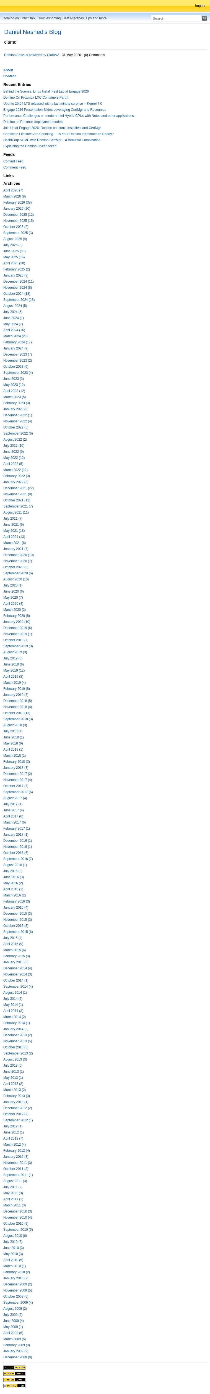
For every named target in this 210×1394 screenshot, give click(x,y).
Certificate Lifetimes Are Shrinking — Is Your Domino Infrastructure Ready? (58, 134)
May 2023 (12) (14, 385)
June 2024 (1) (13, 318)
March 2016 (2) (14, 895)
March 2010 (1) (14, 1266)
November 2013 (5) (17, 1041)
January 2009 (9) (15, 1351)
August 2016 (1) (15, 865)
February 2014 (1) (16, 1023)
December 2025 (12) (18, 215)
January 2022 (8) (15, 482)
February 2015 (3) (16, 956)
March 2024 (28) (15, 336)
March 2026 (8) (14, 196)
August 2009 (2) (15, 1309)
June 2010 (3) (13, 1248)
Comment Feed (14, 167)
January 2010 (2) (15, 1278)
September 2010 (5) (18, 1230)
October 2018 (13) (16, 713)
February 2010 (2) (16, 1272)
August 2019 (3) (15, 652)
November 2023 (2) (17, 360)
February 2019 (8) (16, 689)
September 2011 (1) (18, 1175)
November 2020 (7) (17, 561)
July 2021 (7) (12, 518)
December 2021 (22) (18, 488)
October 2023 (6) (15, 367)
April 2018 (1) (13, 749)
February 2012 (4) (16, 1151)
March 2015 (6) (14, 950)
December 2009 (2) (17, 1284)
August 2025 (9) (15, 239)
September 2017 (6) (18, 792)
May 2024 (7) (13, 324)
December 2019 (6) (17, 628)
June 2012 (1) (13, 1132)
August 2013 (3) (15, 1059)
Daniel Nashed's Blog (32, 31)
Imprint (200, 6)
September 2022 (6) (18, 433)
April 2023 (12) (14, 391)
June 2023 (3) (13, 379)
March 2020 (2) (14, 610)
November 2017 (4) (17, 780)
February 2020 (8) (16, 616)
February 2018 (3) (16, 762)
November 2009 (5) (17, 1290)
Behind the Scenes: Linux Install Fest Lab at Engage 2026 (46, 91)
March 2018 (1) (14, 756)
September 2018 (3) (18, 719)
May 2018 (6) (13, 743)
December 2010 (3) (17, 1211)
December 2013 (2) (17, 1035)
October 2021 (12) (16, 500)
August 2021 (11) (16, 512)
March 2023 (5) (14, 397)
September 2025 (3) (18, 233)
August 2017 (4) (15, 798)
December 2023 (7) (17, 354)
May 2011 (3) (13, 1193)
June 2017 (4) (13, 810)
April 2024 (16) (14, 330)
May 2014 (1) (13, 1005)
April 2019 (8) (13, 676)
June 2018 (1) (13, 737)
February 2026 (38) (17, 202)
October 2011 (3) (15, 1169)
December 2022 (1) (17, 415)
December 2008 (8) (17, 1357)
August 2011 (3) (15, 1181)
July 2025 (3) (12, 245)
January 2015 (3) (15, 962)
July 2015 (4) (12, 938)
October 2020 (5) (15, 567)
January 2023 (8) (15, 409)
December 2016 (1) (17, 841)
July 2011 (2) (12, 1187)
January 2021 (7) (15, 549)
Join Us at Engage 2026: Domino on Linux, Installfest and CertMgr (52, 128)
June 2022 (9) (13, 452)
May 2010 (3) (13, 1254)
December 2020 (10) (18, 555)
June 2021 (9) (13, 525)
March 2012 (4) (14, 1144)
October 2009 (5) (15, 1296)
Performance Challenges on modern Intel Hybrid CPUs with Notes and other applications (68, 116)
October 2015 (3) (15, 926)
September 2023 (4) (18, 373)
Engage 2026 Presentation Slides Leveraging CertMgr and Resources (54, 110)
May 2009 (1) (13, 1327)
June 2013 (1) (13, 1072)
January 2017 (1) (15, 835)
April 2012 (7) (13, 1138)
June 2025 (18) (14, 251)
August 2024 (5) (15, 306)
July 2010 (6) (12, 1242)
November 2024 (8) (17, 288)
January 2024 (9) (15, 348)
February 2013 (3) (16, 1096)
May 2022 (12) (14, 458)
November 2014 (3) (17, 974)
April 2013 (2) (13, 1084)
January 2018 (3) (15, 768)
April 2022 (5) (13, 464)
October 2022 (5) (15, 427)
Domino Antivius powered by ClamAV (31, 55)
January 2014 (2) (15, 1029)
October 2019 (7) (15, 640)
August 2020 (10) (16, 579)
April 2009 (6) (13, 1333)
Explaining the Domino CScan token (29, 146)
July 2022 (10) (13, 446)
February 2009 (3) (16, 1345)
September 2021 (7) (18, 506)
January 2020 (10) (16, 622)
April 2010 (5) (13, 1260)
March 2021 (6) (14, 543)
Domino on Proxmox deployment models (33, 122)
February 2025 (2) (16, 269)
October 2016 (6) (15, 853)
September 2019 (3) (18, 646)
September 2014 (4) (18, 986)
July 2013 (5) (12, 1065)
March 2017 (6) (14, 822)
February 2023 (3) (16, 403)
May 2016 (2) (13, 883)
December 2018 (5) (17, 701)
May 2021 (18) (14, 531)
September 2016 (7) (18, 859)
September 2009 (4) (18, 1302)
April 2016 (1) (13, 889)
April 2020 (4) (13, 604)
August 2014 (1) (15, 993)
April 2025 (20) (14, 263)
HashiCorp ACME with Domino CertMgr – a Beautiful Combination (51, 140)
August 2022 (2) (15, 439)
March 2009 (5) (14, 1339)
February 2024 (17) (17, 342)
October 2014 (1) (15, 980)
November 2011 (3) (17, 1163)
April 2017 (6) (13, 816)
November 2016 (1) (17, 847)
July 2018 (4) (12, 731)
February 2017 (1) (16, 828)
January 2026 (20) (16, 209)
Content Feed (13, 161)
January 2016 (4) (15, 907)
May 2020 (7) (13, 597)
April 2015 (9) (13, 944)
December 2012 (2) (17, 1108)
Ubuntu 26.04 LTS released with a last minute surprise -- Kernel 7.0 (52, 104)
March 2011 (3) (14, 1205)
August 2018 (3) (15, 725)
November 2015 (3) (17, 920)
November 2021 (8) (17, 494)
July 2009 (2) (12, 1315)
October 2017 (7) (15, 786)
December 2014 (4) (17, 968)
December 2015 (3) (17, 914)
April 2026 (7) (13, 190)
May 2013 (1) (13, 1078)
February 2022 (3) (16, 476)
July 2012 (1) (12, 1126)
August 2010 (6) (15, 1236)
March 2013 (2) (14, 1090)
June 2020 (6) (13, 591)
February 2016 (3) (16, 901)
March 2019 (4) (14, 683)
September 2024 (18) (19, 300)
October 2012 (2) (15, 1114)
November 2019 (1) (17, 634)
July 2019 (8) (12, 658)
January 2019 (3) (15, 695)
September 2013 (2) (18, 1053)
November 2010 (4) (17, 1217)
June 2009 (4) (13, 1321)
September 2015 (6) (18, 932)
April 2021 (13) (14, 537)
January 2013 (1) (15, 1102)
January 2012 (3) (15, 1157)
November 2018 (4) (17, 707)
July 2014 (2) (12, 999)
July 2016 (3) (12, 871)
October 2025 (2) (15, 227)
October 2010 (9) (15, 1223)
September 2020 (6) (18, 573)
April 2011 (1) (13, 1199)
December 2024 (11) (18, 281)
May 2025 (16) (14, 257)
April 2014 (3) (13, 1011)
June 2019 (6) (13, 664)
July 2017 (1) (12, 804)
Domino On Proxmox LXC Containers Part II (35, 97)
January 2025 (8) (15, 275)
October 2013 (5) (15, 1047)
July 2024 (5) (12, 312)
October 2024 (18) (16, 294)
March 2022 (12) (15, 470)
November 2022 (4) (17, 421)
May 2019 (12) (14, 670)
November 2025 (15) (18, 221)
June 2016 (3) (13, 877)
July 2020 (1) (12, 585)
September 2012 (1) (18, 1120)
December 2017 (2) (17, 774)
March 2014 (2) (14, 1017)
